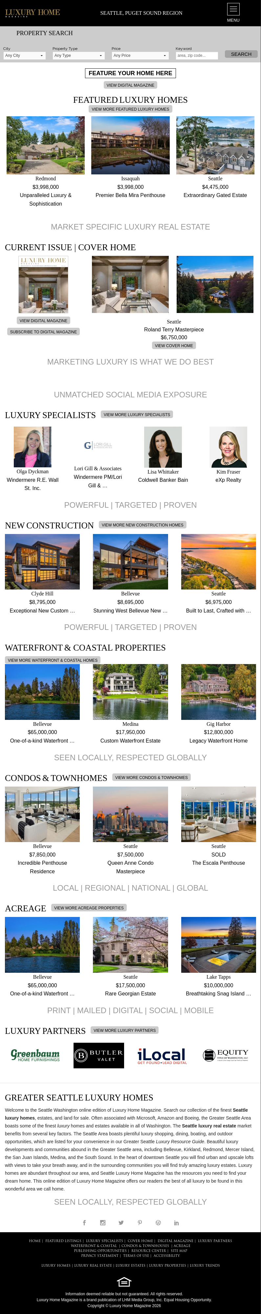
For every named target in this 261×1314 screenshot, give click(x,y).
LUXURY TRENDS (205, 1266)
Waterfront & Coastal (94, 1246)
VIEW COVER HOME (174, 346)
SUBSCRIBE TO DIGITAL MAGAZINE (43, 332)
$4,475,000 (215, 187)
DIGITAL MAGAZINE (175, 1241)
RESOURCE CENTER (148, 1251)
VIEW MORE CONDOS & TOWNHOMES (151, 777)
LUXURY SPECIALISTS (104, 1241)
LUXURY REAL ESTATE (93, 1266)
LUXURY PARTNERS (215, 1241)
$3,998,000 (46, 187)
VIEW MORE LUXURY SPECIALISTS (137, 414)
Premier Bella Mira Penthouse (130, 195)
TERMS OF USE (136, 1256)
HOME (35, 1241)
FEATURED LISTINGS (63, 1241)
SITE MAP (179, 1251)
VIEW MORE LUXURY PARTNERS (125, 1030)
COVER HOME (140, 1241)
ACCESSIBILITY (167, 1256)
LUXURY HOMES (56, 1266)
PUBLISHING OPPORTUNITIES (100, 1251)
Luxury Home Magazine (57, 1300)
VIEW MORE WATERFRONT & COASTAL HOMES (53, 660)
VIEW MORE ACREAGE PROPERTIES (89, 908)
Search (241, 54)
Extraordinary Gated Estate (215, 195)
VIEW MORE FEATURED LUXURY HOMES (130, 109)
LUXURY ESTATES (130, 1266)
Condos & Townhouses (145, 1246)
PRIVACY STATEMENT (100, 1256)
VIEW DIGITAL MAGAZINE (130, 85)
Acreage (182, 1246)
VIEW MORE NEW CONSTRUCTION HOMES (143, 525)
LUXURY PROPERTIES (167, 1266)
